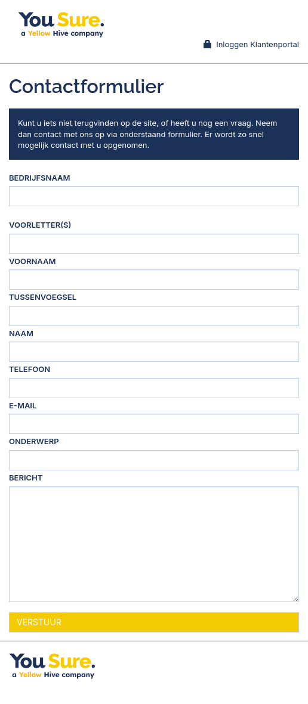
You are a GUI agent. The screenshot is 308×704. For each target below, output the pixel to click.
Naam (21, 333)
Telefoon (29, 369)
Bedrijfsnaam (39, 177)
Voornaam (32, 261)
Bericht (25, 477)
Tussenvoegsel (42, 297)
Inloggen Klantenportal (251, 44)
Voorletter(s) (40, 225)
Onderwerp (34, 441)
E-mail (22, 405)
